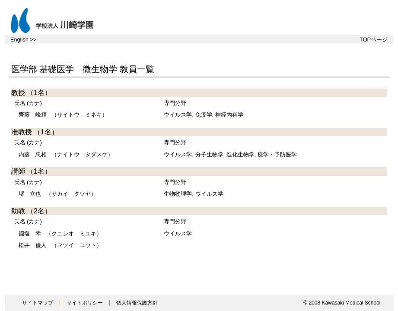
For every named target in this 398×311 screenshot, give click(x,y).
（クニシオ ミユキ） (60, 233)
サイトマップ (37, 303)
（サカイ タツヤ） (57, 193)
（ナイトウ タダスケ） (66, 154)
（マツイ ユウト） (60, 245)
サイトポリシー (85, 303)
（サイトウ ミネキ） (63, 114)
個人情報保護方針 (137, 303)
